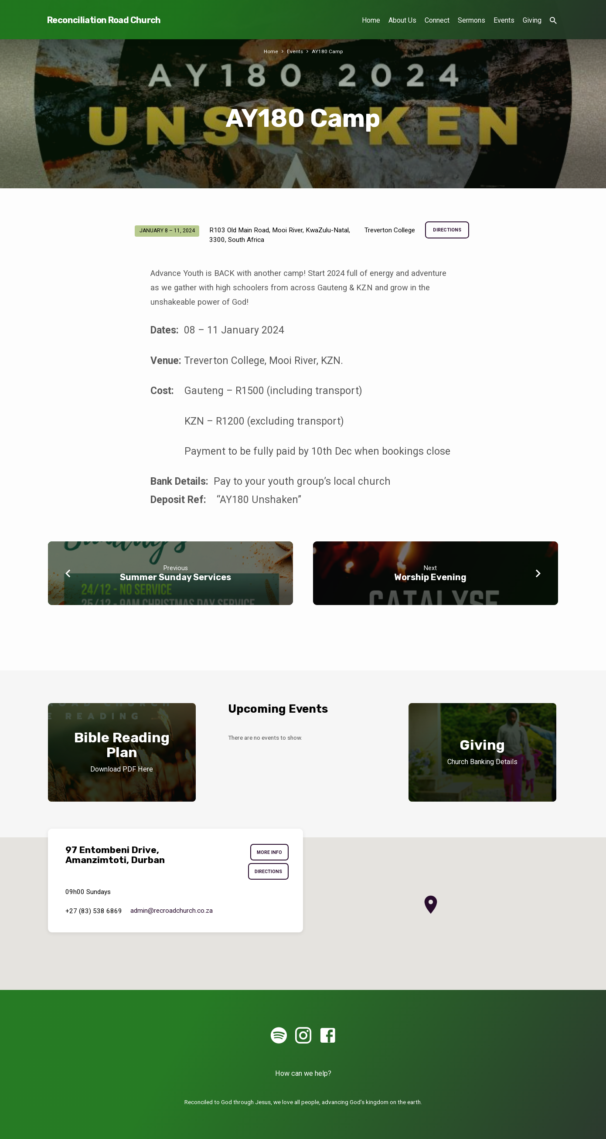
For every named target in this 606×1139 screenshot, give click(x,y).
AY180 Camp (328, 51)
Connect (437, 20)
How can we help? (303, 1073)
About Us (402, 20)
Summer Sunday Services (175, 577)
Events (504, 20)
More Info (268, 853)
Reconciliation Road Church (104, 20)
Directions (447, 231)
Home (371, 20)
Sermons (471, 20)
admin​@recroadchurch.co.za (171, 914)
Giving (532, 20)
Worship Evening (430, 577)
